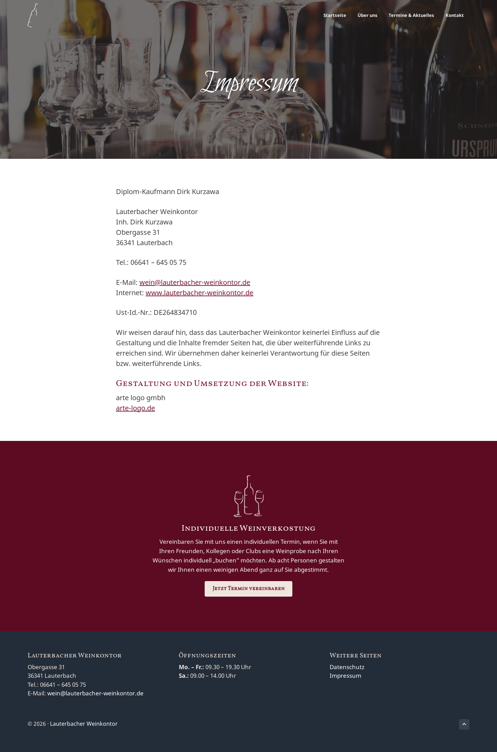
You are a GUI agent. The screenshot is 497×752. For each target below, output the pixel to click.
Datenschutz (347, 667)
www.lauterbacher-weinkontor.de (199, 292)
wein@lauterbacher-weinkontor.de (194, 282)
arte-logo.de (135, 408)
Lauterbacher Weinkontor (84, 723)
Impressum (345, 675)
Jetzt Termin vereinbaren (249, 588)
